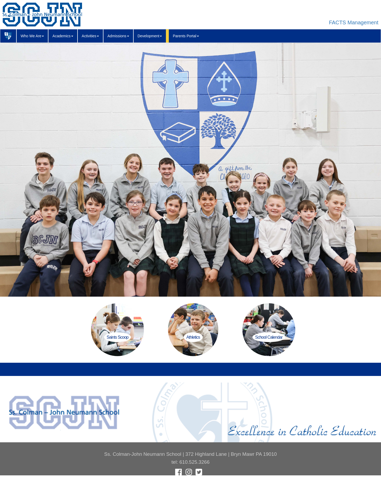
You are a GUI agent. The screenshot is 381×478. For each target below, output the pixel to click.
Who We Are (32, 36)
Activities (90, 36)
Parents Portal (186, 36)
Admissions (118, 36)
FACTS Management (353, 22)
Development (150, 36)
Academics (62, 36)
